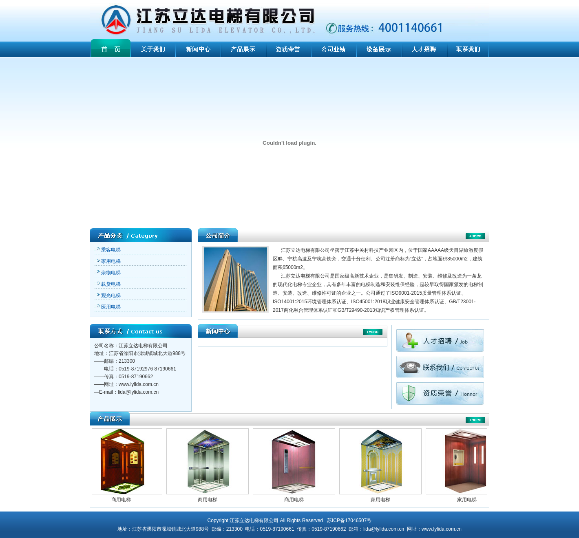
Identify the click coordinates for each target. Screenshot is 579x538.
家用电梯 (108, 261)
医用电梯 (108, 307)
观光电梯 (108, 295)
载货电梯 (108, 284)
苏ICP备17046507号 (349, 520)
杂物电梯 (108, 273)
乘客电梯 (108, 250)
